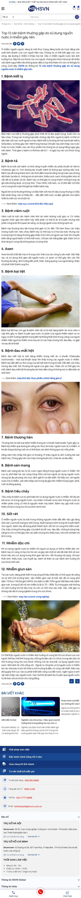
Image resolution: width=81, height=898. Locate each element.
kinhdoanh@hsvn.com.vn (28, 806)
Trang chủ (6, 23)
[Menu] (13, 894)
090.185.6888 (32, 780)
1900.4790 (29, 789)
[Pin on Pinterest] (22, 43)
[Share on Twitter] (18, 43)
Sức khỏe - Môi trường (24, 23)
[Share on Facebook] (14, 43)
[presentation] (71, 681)
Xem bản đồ (34, 836)
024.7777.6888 (24, 797)
